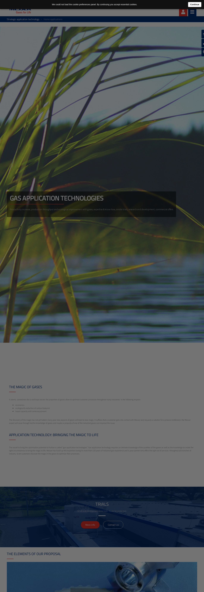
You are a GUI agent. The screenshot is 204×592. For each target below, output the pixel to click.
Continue (194, 4)
